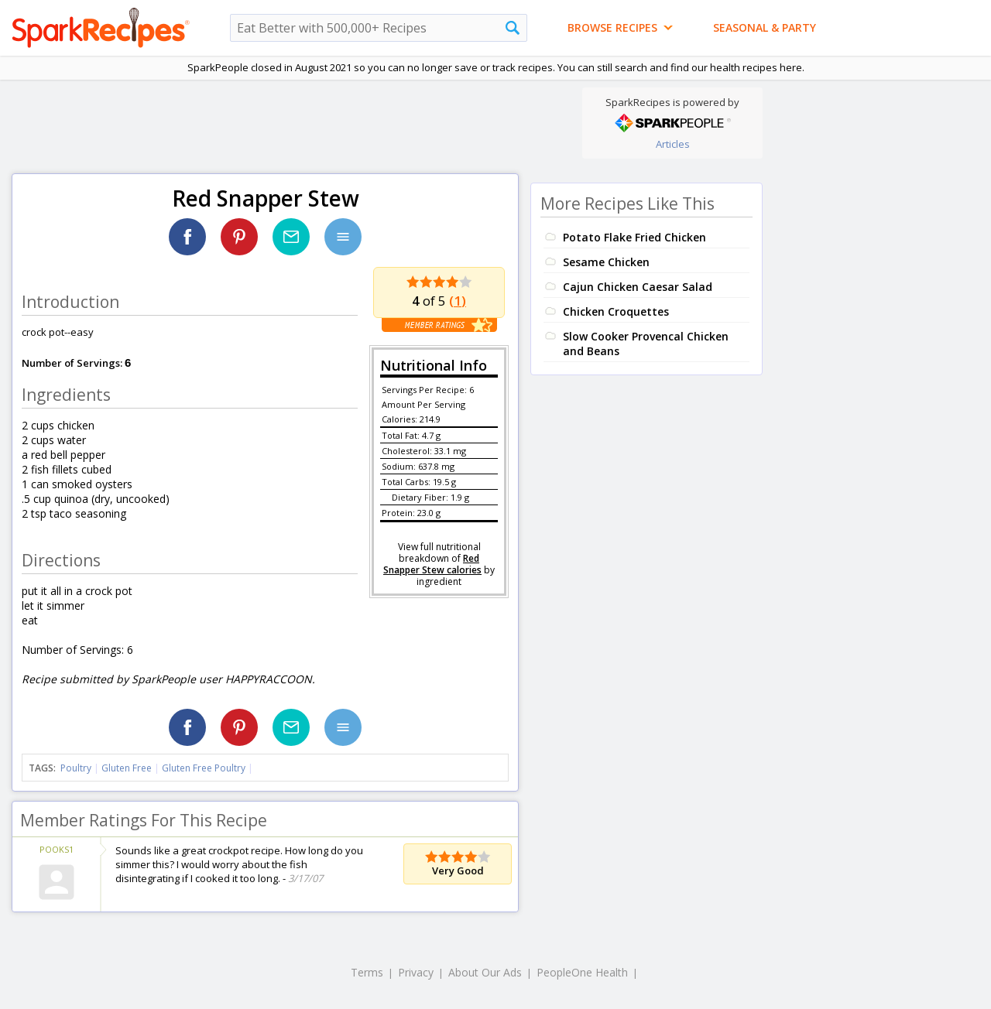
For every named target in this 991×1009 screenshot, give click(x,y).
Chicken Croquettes (616, 311)
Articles (673, 144)
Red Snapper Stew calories (432, 564)
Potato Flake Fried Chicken (634, 237)
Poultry (75, 768)
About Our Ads (485, 972)
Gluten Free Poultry (203, 768)
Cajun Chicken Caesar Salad (637, 286)
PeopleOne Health (582, 972)
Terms (367, 972)
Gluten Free (126, 768)
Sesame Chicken (606, 262)
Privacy (416, 972)
